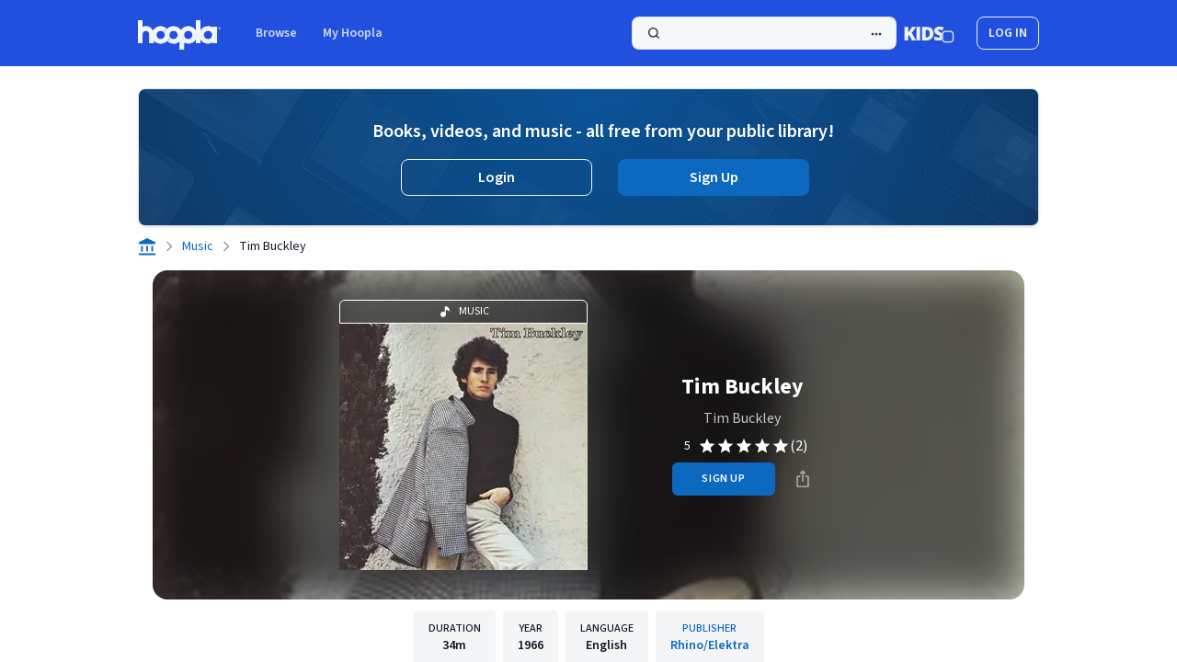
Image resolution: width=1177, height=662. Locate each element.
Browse (276, 33)
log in (1007, 33)
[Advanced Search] (876, 34)
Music (197, 246)
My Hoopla (353, 33)
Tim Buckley (742, 418)
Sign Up (714, 177)
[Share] (803, 479)
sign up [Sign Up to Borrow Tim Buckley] (723, 478)
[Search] (764, 33)
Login (496, 177)
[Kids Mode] (929, 33)
